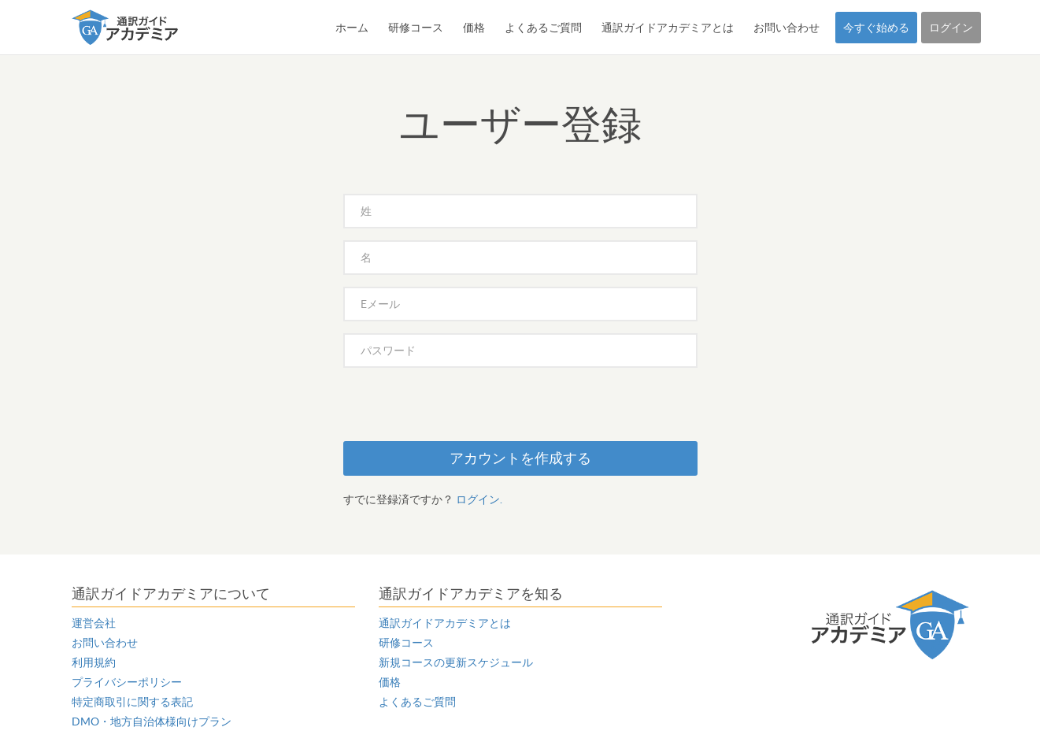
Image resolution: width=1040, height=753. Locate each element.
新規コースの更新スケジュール (456, 662)
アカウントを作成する (520, 458)
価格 (474, 27)
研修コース (415, 27)
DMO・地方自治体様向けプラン (151, 721)
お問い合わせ (786, 27)
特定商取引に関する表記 (132, 702)
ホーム (351, 27)
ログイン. (479, 499)
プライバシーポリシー (127, 682)
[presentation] (463, 410)
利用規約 (94, 662)
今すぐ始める (876, 27)
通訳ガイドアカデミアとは (667, 27)
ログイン (951, 27)
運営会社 (94, 623)
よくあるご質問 (543, 27)
